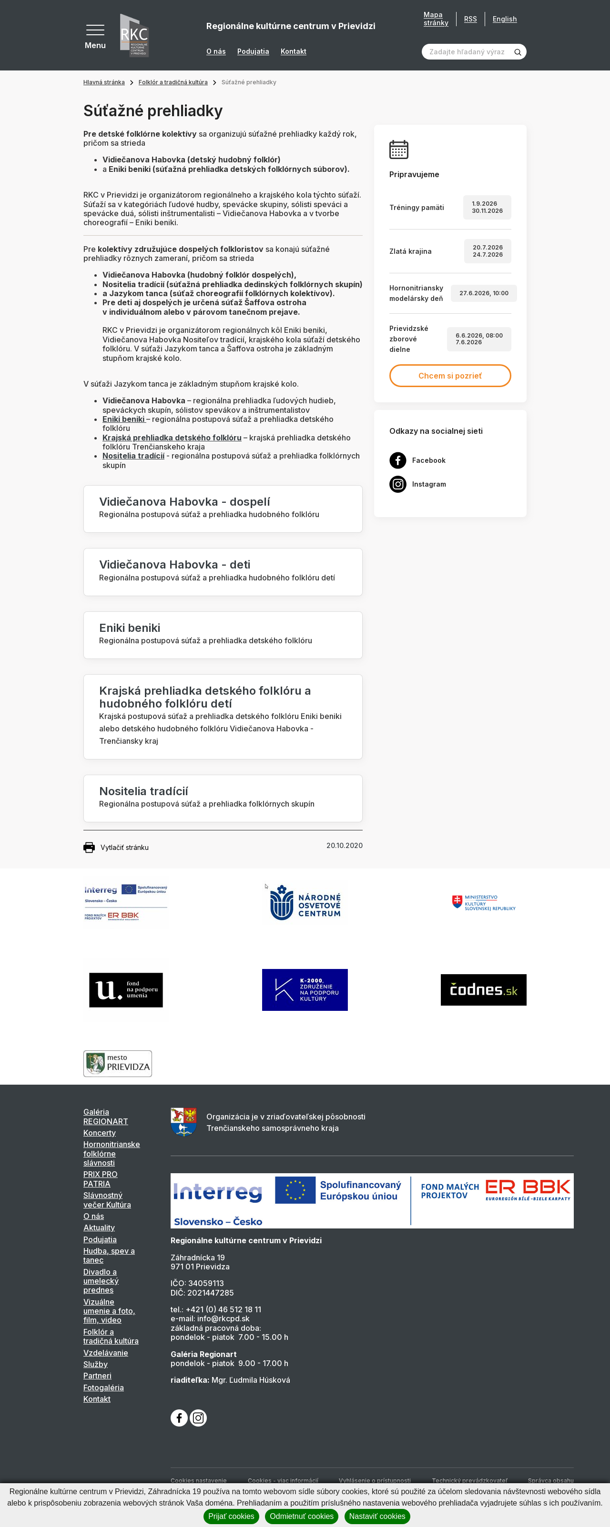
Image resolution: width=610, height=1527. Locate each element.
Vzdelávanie (105, 1352)
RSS (470, 19)
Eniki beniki (129, 628)
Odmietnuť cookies (302, 1516)
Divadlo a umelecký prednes (101, 1281)
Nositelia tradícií (143, 791)
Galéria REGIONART (105, 1116)
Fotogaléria (103, 1387)
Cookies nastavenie (199, 1480)
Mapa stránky (436, 19)
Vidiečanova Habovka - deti (174, 564)
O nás (216, 51)
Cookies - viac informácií (283, 1480)
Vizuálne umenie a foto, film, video (109, 1311)
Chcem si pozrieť (450, 375)
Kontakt (293, 51)
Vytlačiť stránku (116, 847)
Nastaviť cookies (377, 1516)
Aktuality (99, 1227)
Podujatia (253, 51)
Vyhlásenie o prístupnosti (375, 1480)
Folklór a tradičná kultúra (173, 82)
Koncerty (99, 1133)
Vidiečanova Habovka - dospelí (184, 502)
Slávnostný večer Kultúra (107, 1199)
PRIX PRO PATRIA (100, 1178)
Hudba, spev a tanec (109, 1255)
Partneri (97, 1375)
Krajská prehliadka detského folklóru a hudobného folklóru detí (205, 697)
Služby (95, 1364)
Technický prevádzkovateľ (470, 1480)
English (505, 19)
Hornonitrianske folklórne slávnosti (111, 1153)
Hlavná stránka (104, 82)
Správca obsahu (551, 1480)
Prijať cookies (231, 1516)
